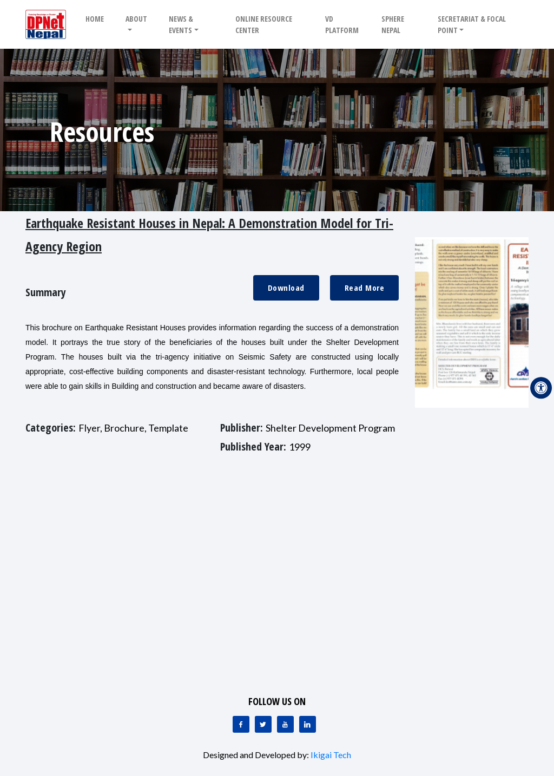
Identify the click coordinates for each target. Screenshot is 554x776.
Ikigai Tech (331, 754)
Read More (365, 287)
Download (286, 287)
